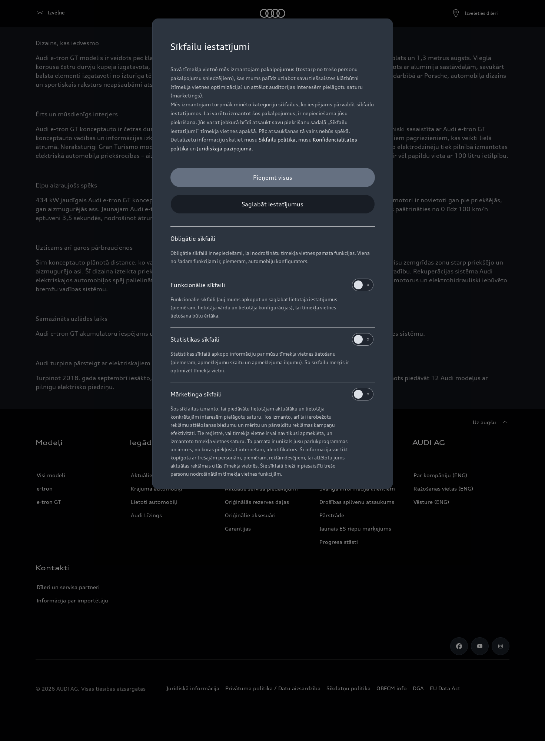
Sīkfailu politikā (277, 139)
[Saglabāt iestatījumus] (272, 204)
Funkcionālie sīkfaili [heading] (271, 285)
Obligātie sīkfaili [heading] (192, 238)
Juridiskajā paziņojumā (224, 148)
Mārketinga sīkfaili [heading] (271, 394)
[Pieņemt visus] (272, 177)
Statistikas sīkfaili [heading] (271, 339)
